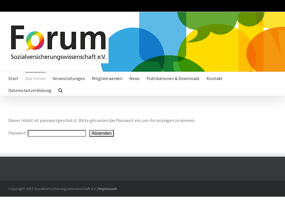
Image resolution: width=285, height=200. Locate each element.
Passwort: (47, 133)
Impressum (108, 188)
